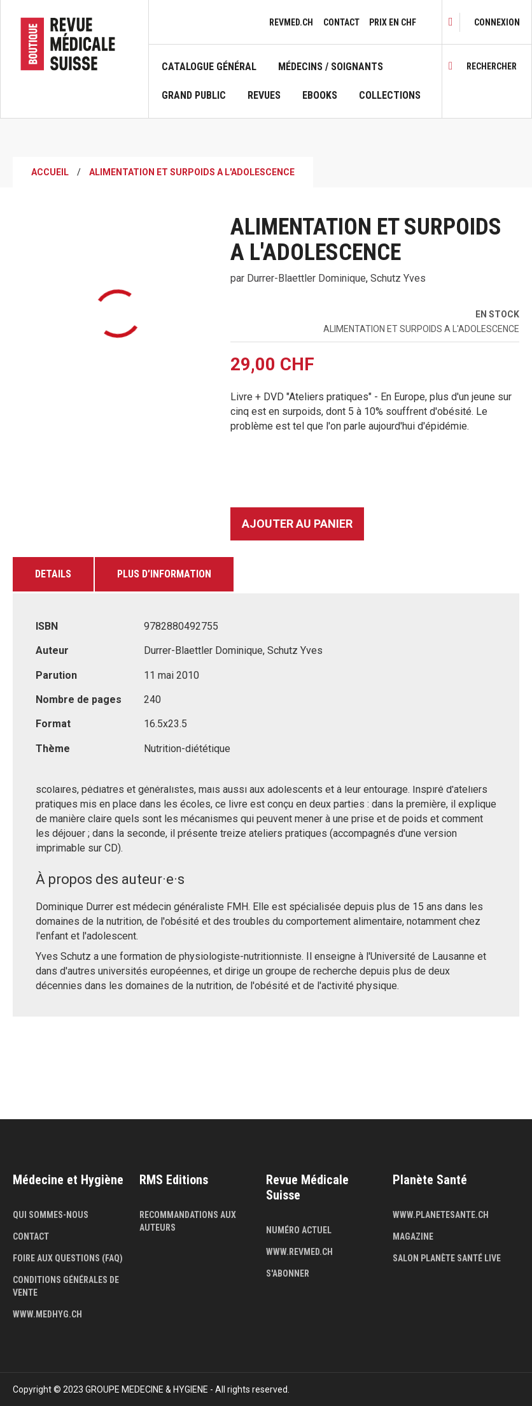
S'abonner (287, 1273)
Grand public (194, 95)
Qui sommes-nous (50, 1215)
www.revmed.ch (299, 1252)
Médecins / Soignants (330, 67)
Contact (341, 22)
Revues (264, 95)
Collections (390, 95)
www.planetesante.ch (441, 1215)
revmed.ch (291, 22)
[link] (497, 22)
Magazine (413, 1236)
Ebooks (319, 95)
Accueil (50, 172)
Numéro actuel (299, 1230)
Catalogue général (209, 67)
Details (53, 574)
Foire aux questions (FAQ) (68, 1258)
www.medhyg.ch (47, 1314)
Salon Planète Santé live (447, 1258)
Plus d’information (164, 574)
